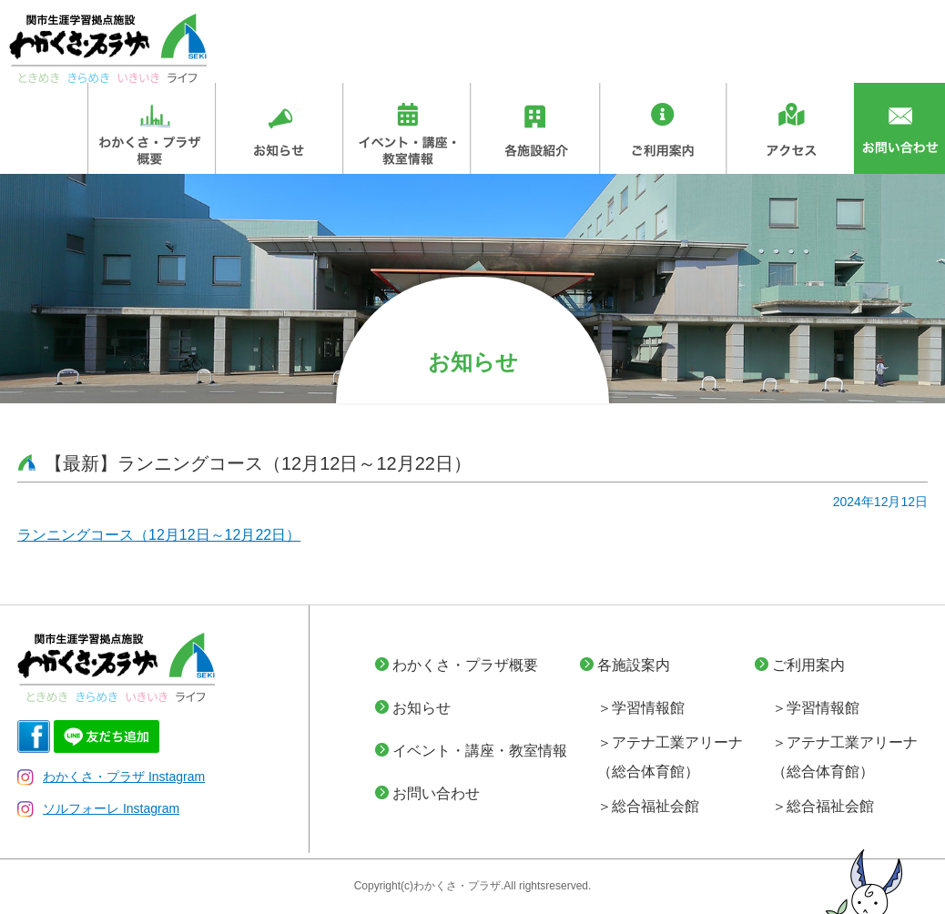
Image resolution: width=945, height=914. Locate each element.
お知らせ (421, 708)
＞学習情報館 (641, 708)
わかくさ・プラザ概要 (465, 665)
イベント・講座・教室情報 (479, 750)
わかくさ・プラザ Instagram (111, 776)
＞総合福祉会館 (648, 806)
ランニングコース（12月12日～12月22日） (158, 535)
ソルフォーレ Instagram (98, 808)
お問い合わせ (436, 793)
